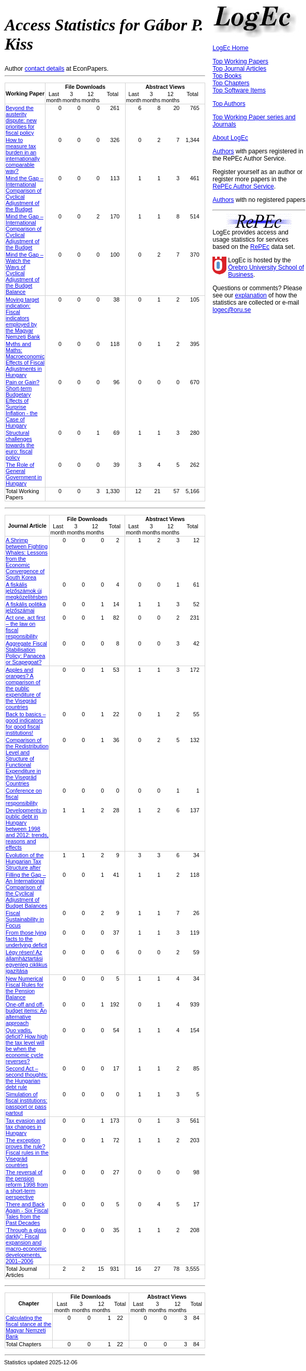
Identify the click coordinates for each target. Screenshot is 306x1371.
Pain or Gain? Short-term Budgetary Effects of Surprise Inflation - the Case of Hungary (22, 404)
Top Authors (228, 103)
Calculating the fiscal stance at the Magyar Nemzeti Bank (28, 1327)
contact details (45, 68)
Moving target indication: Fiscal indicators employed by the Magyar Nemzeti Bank (23, 318)
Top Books (226, 76)
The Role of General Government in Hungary (24, 474)
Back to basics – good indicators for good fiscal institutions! (26, 723)
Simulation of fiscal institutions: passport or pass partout (27, 1103)
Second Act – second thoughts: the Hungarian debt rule (27, 1077)
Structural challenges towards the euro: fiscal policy (20, 445)
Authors (223, 151)
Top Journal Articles (239, 68)
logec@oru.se (231, 309)
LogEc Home (230, 48)
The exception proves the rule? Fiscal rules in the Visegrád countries (27, 1152)
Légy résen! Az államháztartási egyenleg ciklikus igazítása (27, 961)
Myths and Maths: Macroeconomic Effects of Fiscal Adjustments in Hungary (25, 359)
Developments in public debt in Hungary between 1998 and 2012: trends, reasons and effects (27, 828)
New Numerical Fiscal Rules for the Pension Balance (24, 987)
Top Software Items (239, 90)
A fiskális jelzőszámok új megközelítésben (27, 590)
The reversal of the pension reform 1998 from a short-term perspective (27, 1184)
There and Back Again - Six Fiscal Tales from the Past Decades (27, 1213)
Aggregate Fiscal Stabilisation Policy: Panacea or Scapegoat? (26, 652)
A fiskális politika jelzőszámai (26, 607)
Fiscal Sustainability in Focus (25, 919)
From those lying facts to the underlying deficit (26, 938)
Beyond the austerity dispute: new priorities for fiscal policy (21, 120)
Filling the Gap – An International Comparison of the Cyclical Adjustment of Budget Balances (27, 890)
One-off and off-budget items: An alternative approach (26, 1013)
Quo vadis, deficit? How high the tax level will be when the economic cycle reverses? (27, 1045)
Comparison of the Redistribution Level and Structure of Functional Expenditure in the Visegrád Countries (27, 761)
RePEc (259, 246)
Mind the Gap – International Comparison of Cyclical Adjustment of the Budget (24, 193)
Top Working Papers (240, 61)
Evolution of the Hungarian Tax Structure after (24, 861)
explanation (251, 295)
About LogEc (230, 137)
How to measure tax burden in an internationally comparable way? (23, 155)
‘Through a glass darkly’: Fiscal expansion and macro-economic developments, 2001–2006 (26, 1245)
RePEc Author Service (243, 186)
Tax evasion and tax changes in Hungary (25, 1126)
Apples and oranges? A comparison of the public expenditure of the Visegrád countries (23, 688)
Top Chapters (230, 83)
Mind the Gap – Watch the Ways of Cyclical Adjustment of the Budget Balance (24, 273)
